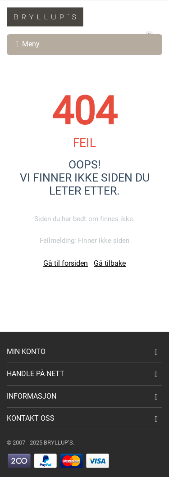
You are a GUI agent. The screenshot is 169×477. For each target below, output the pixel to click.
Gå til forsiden (65, 263)
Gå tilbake (110, 263)
